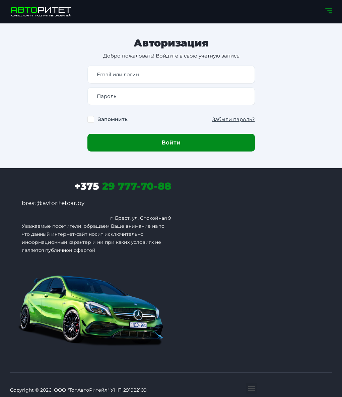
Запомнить (113, 119)
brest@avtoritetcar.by (53, 203)
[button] (251, 388)
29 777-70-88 (122, 186)
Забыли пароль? (233, 119)
